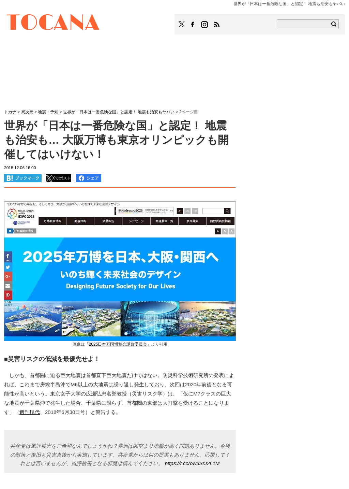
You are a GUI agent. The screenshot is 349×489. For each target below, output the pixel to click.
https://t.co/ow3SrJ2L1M (192, 463)
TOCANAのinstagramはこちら (205, 24)
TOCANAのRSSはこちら (217, 24)
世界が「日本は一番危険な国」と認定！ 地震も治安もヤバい (118, 112)
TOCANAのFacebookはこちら (192, 24)
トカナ (10, 112)
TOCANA (53, 23)
